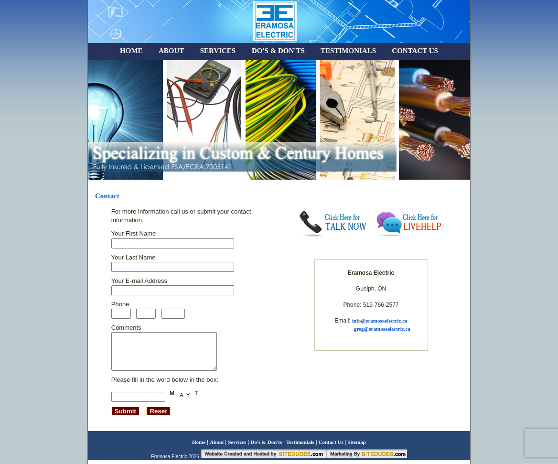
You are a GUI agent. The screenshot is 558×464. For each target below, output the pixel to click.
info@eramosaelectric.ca (380, 321)
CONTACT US (415, 50)
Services (237, 445)
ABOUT (171, 50)
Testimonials (301, 445)
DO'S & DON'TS (278, 50)
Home (198, 445)
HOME (131, 50)
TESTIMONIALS (348, 50)
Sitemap (356, 445)
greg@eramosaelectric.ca (382, 329)
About (217, 445)
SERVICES (218, 50)
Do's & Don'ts (266, 445)
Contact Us (332, 445)
